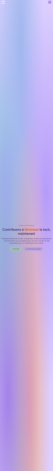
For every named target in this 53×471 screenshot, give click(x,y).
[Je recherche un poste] (33, 249)
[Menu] (49, 2)
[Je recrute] (15, 249)
